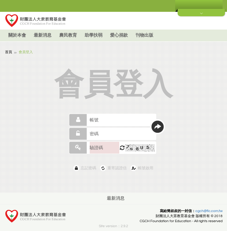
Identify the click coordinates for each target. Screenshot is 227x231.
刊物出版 (144, 35)
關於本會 (17, 35)
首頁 (8, 52)
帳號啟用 (145, 168)
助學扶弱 (93, 35)
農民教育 (68, 35)
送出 (157, 126)
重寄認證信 (117, 168)
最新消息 (42, 35)
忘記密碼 (88, 168)
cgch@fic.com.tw (209, 211)
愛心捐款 (119, 35)
